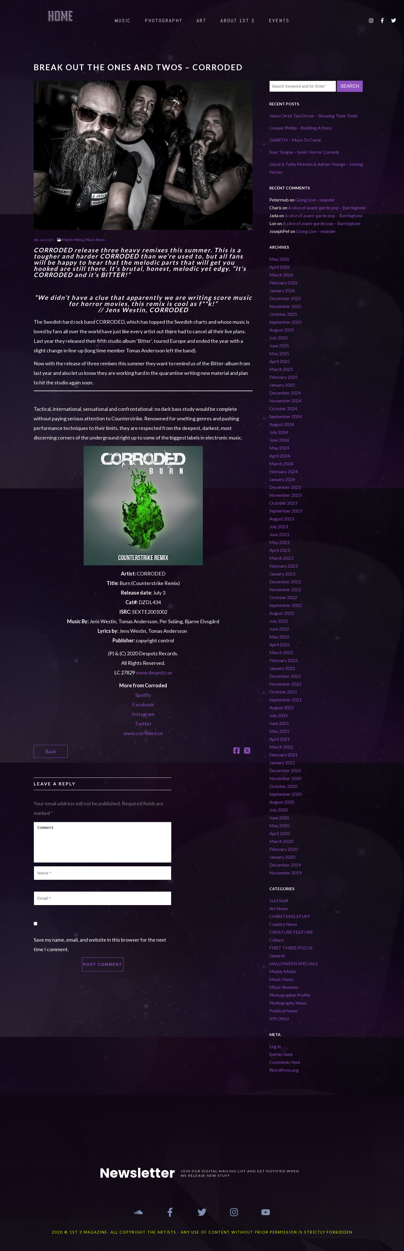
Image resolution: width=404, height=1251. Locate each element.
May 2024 (279, 447)
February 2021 (283, 754)
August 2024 (281, 424)
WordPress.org (284, 1070)
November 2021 (285, 683)
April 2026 (279, 266)
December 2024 (285, 392)
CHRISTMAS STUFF (289, 916)
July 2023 (278, 526)
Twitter (143, 723)
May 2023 (279, 542)
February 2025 (283, 377)
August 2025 (281, 329)
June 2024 (279, 440)
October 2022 (283, 597)
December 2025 (285, 298)
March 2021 (281, 746)
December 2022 (285, 581)
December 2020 (285, 770)
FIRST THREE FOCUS (291, 947)
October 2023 (283, 503)
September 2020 (285, 794)
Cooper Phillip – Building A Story (300, 127)
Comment (102, 842)
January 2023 (282, 573)
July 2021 (278, 715)
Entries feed (280, 1054)
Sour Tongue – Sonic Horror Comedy (304, 152)
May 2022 (279, 636)
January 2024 (282, 479)
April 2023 (279, 550)
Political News (283, 1010)
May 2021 (279, 731)
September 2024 (285, 416)
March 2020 (281, 841)
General (276, 955)
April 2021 (279, 739)
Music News (95, 239)
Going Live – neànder (315, 199)
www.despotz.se (154, 672)
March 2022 (281, 652)
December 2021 (285, 676)
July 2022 (278, 621)
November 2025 (285, 306)
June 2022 (279, 628)
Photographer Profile (289, 995)
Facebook (143, 704)
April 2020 (279, 833)
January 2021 (282, 762)
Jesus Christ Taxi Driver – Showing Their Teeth (313, 115)
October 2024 (283, 408)
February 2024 (283, 471)
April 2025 (279, 361)
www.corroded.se (143, 733)
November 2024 (285, 400)
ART (201, 20)
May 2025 (279, 353)
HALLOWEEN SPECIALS (293, 963)
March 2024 (281, 463)
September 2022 (285, 605)
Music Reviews (283, 987)
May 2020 (279, 825)
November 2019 (285, 872)
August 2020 (281, 801)
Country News (283, 924)
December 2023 (285, 487)
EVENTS (279, 20)
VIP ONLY (279, 1018)
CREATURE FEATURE (291, 932)
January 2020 (282, 857)
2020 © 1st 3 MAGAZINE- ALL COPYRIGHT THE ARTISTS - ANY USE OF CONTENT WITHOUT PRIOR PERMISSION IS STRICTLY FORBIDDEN (202, 1232)
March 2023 (281, 558)
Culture (276, 939)
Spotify (143, 695)
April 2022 (279, 644)
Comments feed (284, 1062)
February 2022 (283, 660)
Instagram (143, 714)
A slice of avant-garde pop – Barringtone (327, 207)
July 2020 (278, 809)
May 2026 (279, 259)
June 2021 (279, 723)
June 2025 (279, 345)
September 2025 (285, 322)
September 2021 (285, 699)
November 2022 (285, 589)
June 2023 (279, 534)
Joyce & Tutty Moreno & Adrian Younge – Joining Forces (316, 167)
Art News (278, 908)
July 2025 (278, 337)
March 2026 (281, 274)
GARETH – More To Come (295, 139)
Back (50, 751)
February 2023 (283, 565)
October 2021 (283, 691)
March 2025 (281, 369)
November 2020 (285, 778)
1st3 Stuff (278, 900)
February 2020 (283, 849)
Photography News (288, 1002)
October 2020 (283, 786)
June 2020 (279, 817)
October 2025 (283, 314)
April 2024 (279, 455)
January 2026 (282, 290)
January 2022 (282, 668)
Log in (275, 1046)
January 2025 (282, 384)
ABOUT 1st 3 (238, 20)
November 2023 (285, 495)
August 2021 (281, 707)
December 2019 (285, 864)
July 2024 (278, 432)
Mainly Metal (73, 239)
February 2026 (283, 282)
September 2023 (285, 510)
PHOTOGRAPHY (164, 20)
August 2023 (281, 518)
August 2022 (281, 613)
